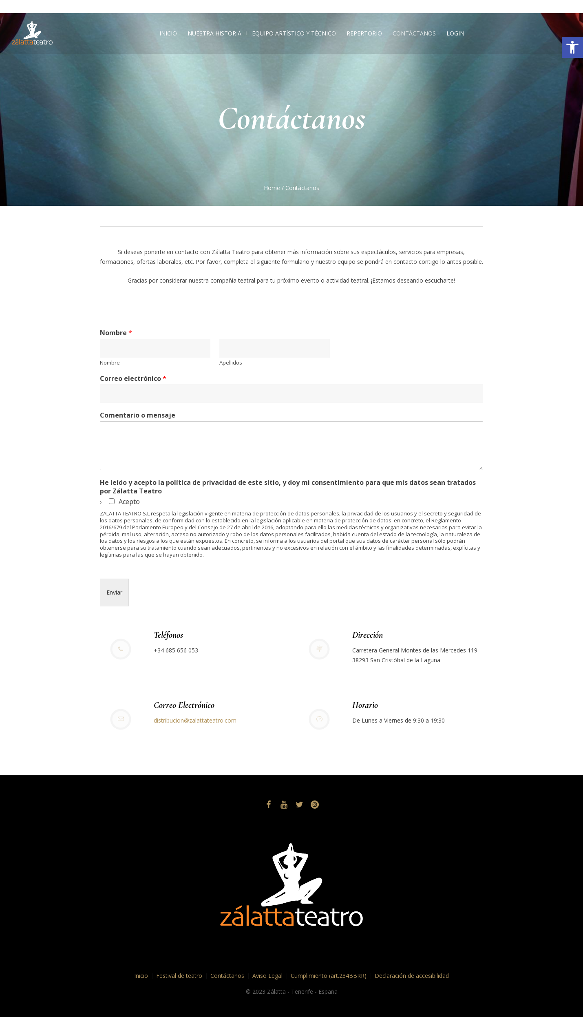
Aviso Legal (267, 975)
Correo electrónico (133, 378)
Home (272, 188)
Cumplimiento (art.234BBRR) (329, 975)
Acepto (129, 501)
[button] (572, 47)
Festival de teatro (179, 975)
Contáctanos (227, 975)
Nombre (116, 333)
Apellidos (230, 362)
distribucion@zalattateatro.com (195, 720)
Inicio (141, 975)
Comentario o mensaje (137, 415)
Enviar (114, 592)
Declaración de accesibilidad (412, 975)
